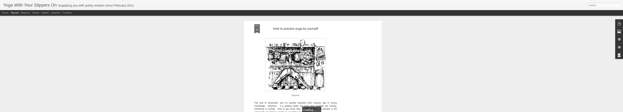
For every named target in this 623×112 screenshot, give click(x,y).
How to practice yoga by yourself (295, 25)
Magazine (25, 13)
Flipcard (15, 13)
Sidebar (45, 13)
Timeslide (67, 13)
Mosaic (35, 13)
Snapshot (55, 13)
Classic (5, 13)
